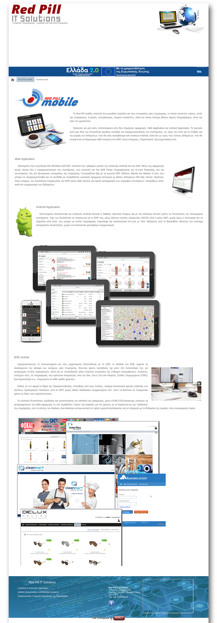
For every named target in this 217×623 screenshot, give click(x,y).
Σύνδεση (202, 65)
